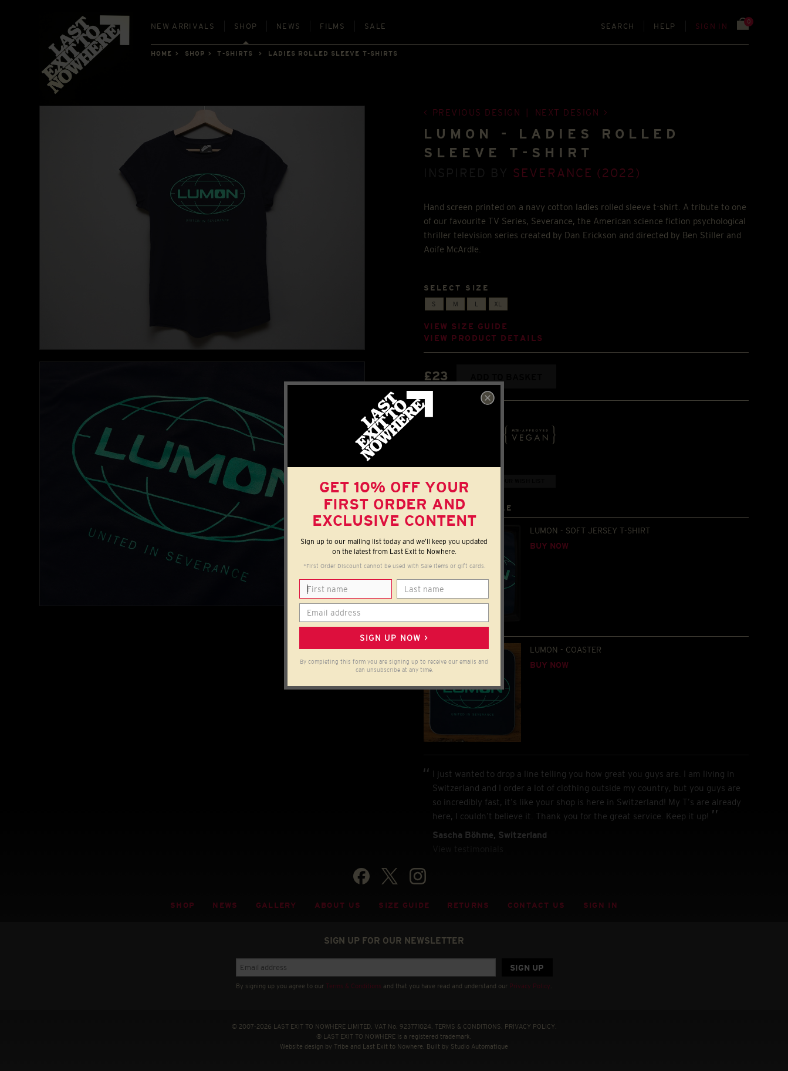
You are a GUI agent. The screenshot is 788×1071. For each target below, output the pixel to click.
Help (664, 26)
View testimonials (467, 849)
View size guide (466, 326)
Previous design (476, 112)
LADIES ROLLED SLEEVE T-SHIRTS (333, 53)
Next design (567, 112)
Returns (468, 905)
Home (161, 53)
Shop (245, 26)
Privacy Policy (529, 985)
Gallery (276, 905)
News (288, 26)
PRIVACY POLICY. (531, 1026)
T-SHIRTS (235, 53)
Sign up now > (394, 638)
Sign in (711, 26)
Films (332, 26)
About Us (337, 905)
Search (618, 26)
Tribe (341, 1046)
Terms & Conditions (353, 985)
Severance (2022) (577, 173)
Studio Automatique (479, 1046)
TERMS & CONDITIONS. (469, 1026)
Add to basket (506, 377)
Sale (375, 26)
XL (498, 304)
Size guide (403, 905)
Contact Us (537, 905)
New (183, 26)
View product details (483, 338)
